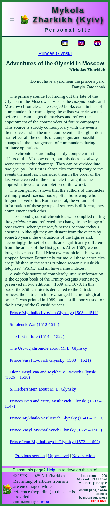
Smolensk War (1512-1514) (34, 324)
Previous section (30, 455)
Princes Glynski (55, 53)
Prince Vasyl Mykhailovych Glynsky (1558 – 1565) (56, 429)
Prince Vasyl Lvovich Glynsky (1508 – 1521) (50, 360)
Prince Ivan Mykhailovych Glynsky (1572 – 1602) (55, 441)
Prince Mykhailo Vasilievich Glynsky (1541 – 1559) (57, 418)
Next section (83, 455)
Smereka (42, 502)
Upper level (58, 455)
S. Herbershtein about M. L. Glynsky (43, 389)
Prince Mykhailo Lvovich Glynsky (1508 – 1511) (54, 312)
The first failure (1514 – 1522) (37, 336)
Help (51, 470)
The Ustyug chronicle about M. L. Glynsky (48, 348)
